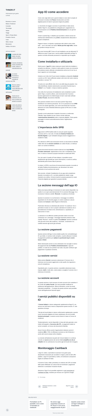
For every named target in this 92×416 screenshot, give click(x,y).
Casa (7, 39)
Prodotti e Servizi (10, 37)
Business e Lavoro (11, 21)
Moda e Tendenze (10, 23)
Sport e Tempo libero (11, 35)
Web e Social (9, 42)
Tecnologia (9, 28)
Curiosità (8, 26)
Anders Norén (60, 413)
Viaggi (7, 33)
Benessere (9, 44)
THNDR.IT (10, 10)
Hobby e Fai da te (10, 46)
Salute (7, 30)
